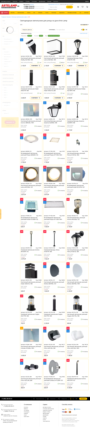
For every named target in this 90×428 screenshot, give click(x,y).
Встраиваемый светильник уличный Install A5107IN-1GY (76, 186)
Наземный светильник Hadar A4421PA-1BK (30, 89)
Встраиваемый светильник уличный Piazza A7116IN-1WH (53, 218)
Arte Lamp (7, 105)
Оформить (83, 398)
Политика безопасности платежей (69, 415)
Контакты (55, 1)
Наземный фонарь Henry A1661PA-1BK (51, 250)
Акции (25, 415)
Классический (7, 54)
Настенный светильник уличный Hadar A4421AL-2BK (54, 89)
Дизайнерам (42, 1)
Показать (10, 122)
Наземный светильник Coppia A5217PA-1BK (53, 315)
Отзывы (28, 1)
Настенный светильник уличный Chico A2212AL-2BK (31, 379)
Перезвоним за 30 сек (53, 4)
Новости (45, 418)
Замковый (7, 51)
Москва (32, 4)
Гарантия (15, 1)
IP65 (5, 97)
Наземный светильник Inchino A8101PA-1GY (76, 379)
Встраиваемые (8, 39)
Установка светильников (48, 408)
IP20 (5, 87)
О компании (28, 404)
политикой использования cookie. (70, 421)
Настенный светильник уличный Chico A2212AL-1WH (77, 347)
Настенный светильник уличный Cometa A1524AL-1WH (31, 347)
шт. (72, 399)
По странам (26, 410)
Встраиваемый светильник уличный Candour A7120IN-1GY (53, 379)
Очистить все (83, 33)
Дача (26, 17)
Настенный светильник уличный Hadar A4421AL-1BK (31, 283)
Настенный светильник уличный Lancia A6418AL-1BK (54, 59)
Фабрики (26, 408)
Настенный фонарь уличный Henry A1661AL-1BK (76, 250)
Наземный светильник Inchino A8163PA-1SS (30, 250)
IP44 (6, 92)
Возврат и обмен (46, 411)
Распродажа (26, 411)
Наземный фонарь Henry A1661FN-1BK (75, 59)
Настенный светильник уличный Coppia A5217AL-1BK (77, 315)
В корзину (36, 65)
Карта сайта (26, 416)
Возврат (21, 1)
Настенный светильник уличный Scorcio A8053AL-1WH (31, 122)
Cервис (45, 404)
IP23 (5, 90)
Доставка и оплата (5, 1)
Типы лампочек (46, 421)
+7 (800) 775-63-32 (34, 6)
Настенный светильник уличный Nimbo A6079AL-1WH (77, 283)
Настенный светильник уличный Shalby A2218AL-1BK (31, 59)
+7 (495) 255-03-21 (34, 8)
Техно (6, 63)
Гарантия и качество (47, 410)
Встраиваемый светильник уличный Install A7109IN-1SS (29, 218)
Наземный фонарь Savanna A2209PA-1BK (75, 122)
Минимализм (7, 56)
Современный (8, 61)
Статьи (44, 419)
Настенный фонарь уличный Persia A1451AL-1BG (76, 154)
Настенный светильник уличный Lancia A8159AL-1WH (54, 186)
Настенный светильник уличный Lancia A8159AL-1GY (31, 186)
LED (41, 35)
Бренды (49, 1)
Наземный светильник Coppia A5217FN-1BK (30, 315)
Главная (3, 17)
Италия (6, 113)
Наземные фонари (8, 41)
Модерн (6, 59)
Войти (87, 1)
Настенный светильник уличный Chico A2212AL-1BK (54, 347)
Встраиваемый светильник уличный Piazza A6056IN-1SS (29, 154)
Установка (34, 1)
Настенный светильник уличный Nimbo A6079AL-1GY (54, 283)
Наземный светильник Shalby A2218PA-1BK (76, 89)
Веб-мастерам (46, 413)
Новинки (26, 413)
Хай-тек (6, 66)
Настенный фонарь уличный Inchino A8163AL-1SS (76, 218)
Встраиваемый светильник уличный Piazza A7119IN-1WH (53, 154)
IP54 (6, 95)
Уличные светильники (18, 17)
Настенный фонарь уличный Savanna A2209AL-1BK (53, 122)
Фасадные (7, 43)
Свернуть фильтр (27, 29)
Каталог (4, 13)
